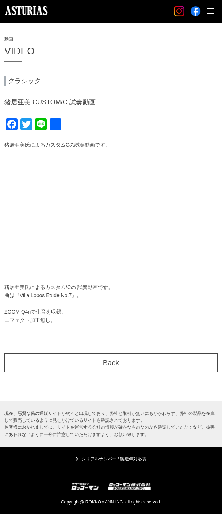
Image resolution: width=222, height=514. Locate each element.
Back (111, 363)
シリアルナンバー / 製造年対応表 (113, 459)
